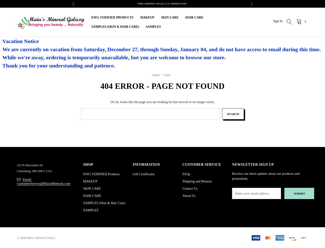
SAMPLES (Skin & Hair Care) (104, 203)
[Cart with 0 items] (301, 21)
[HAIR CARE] (194, 17)
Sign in (277, 21)
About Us (188, 195)
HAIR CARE (92, 195)
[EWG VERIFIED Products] (112, 17)
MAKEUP (90, 181)
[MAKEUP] (147, 17)
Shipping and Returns (197, 181)
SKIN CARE (92, 188)
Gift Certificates (144, 174)
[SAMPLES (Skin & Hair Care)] (115, 27)
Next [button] (251, 4)
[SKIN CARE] (170, 17)
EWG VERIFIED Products (101, 174)
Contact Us (189, 188)
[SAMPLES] (153, 27)
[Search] (289, 22)
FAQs (186, 174)
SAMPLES (90, 210)
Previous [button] (73, 4)
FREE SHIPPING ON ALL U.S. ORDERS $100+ (162, 3)
